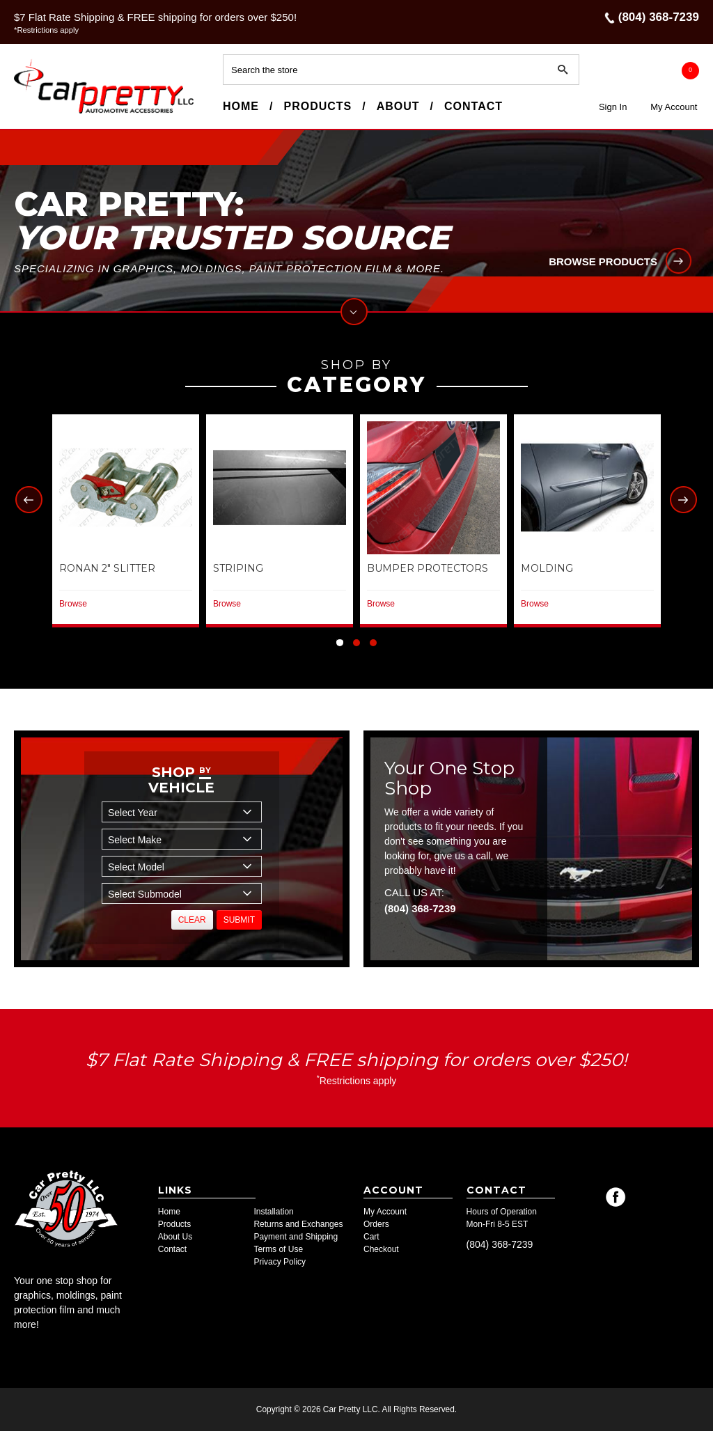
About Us (175, 1237)
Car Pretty (39, 113)
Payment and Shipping (295, 1237)
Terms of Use (278, 1249)
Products (317, 106)
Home (241, 106)
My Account (673, 107)
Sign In (613, 107)
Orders (376, 1224)
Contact (473, 106)
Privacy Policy (279, 1262)
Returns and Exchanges (298, 1224)
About (398, 106)
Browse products (603, 261)
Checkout (381, 1249)
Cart (371, 1237)
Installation (273, 1212)
